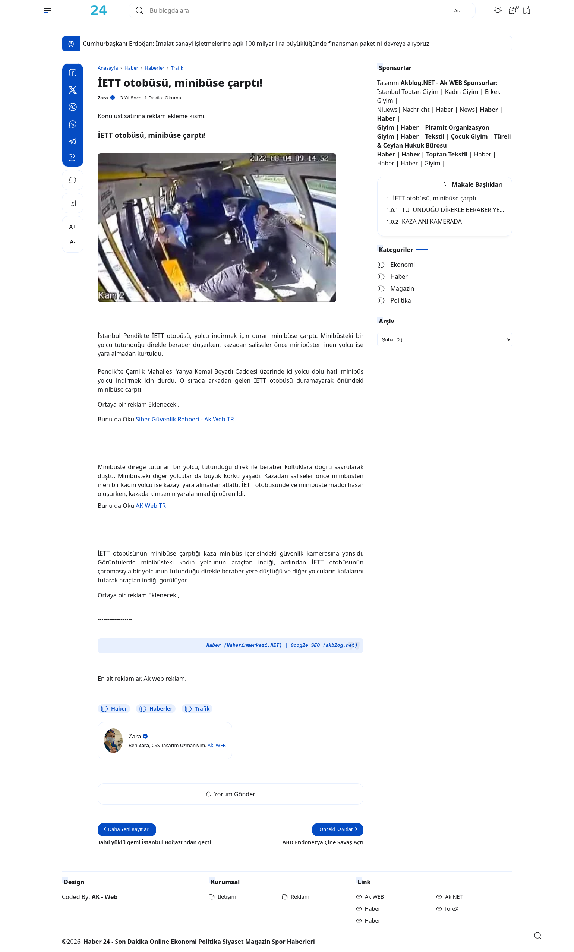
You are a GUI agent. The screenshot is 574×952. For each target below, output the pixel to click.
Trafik (197, 708)
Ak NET (454, 896)
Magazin (395, 288)
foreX (451, 908)
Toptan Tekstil (446, 154)
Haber (114, 708)
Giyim (385, 127)
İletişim (227, 896)
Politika (394, 300)
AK (96, 897)
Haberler (156, 708)
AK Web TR (151, 506)
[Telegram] (72, 142)
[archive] (444, 339)
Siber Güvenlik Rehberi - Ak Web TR (185, 419)
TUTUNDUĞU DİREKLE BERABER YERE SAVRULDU (463, 210)
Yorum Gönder (230, 794)
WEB (221, 745)
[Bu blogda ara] (295, 10)
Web (111, 897)
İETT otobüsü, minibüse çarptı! (432, 198)
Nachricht (417, 109)
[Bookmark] (72, 203)
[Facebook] (72, 73)
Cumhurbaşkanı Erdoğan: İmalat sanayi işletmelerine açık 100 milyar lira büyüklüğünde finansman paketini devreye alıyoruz (256, 43)
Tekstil (434, 136)
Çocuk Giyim (469, 136)
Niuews (387, 109)
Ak (210, 745)
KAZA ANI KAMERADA (424, 221)
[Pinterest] (72, 108)
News (467, 109)
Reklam (300, 896)
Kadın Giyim (462, 92)
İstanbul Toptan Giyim (408, 92)
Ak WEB (374, 896)
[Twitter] (72, 91)
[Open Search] (537, 935)
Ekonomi (396, 264)
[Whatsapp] (72, 125)
